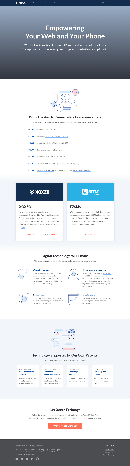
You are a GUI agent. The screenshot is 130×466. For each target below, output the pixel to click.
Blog (55, 3)
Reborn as (45, 170)
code (23, 227)
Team (39, 3)
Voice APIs (81, 381)
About (32, 3)
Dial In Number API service (51, 382)
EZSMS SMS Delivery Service (56, 136)
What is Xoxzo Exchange (65, 425)
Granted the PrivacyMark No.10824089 (52, 143)
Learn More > (28, 234)
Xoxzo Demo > (50, 234)
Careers (47, 3)
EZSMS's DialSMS (52, 157)
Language (106, 3)
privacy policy (87, 286)
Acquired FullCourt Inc (46, 163)
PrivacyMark (107, 273)
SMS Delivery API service (26, 382)
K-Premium (57, 150)
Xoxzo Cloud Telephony (82, 170)
